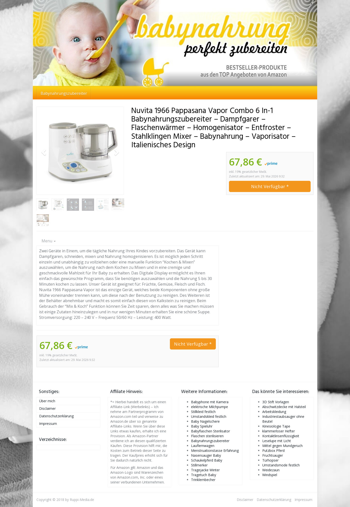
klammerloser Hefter (278, 431)
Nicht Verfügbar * (270, 186)
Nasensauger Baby (206, 455)
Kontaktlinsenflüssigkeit (280, 436)
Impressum (48, 423)
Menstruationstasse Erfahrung (215, 450)
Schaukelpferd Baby (206, 460)
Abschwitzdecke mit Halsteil (284, 406)
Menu (49, 241)
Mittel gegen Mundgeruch (282, 445)
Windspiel (269, 474)
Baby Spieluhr (201, 426)
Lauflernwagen (202, 445)
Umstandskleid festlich (208, 416)
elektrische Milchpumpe (209, 406)
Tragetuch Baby (203, 474)
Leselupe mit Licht (276, 440)
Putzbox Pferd (273, 450)
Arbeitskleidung (274, 411)
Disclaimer (47, 408)
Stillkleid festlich (203, 411)
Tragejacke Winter (205, 470)
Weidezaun (271, 470)
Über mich (47, 401)
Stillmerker (199, 465)
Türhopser (270, 460)
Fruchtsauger (272, 455)
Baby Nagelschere (205, 421)
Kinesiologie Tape (276, 426)
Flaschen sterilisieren (207, 436)
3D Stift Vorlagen (275, 402)
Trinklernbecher (203, 479)
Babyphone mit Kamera (209, 402)
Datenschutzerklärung (56, 416)
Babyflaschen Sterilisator (210, 431)
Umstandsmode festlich (281, 465)
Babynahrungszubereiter (64, 93)
